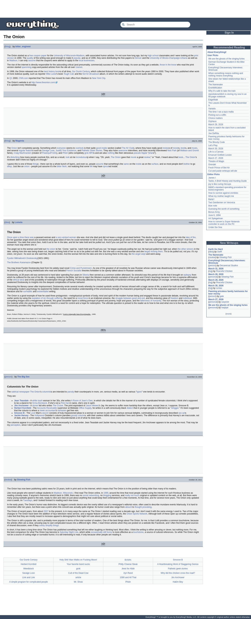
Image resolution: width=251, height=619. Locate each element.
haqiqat (224, 307)
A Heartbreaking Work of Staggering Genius (177, 564)
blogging (107, 495)
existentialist (43, 291)
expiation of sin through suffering (47, 298)
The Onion (116, 157)
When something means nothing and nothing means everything (225, 74)
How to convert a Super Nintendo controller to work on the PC (224, 222)
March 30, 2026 (215, 148)
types (139, 392)
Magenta (19, 141)
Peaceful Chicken (224, 271)
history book (54, 71)
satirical (15, 392)
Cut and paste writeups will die (222, 171)
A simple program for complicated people (28, 582)
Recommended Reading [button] (229, 47)
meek (42, 410)
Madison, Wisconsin (63, 493)
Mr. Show (78, 582)
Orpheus (212, 121)
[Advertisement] (125, 9)
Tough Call (68, 74)
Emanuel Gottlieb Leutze (220, 155)
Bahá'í (211, 199)
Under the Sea (215, 227)
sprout (106, 166)
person (8, 376)
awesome (122, 150)
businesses (89, 60)
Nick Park (171, 150)
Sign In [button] (229, 32)
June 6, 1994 (214, 215)
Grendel (212, 164)
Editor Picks (213, 174)
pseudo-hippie (140, 153)
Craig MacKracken (22, 153)
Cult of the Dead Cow (78, 573)
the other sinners (185, 249)
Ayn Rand (128, 573)
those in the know (168, 64)
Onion (14, 148)
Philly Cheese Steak (128, 564)
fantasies (62, 410)
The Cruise (58, 405)
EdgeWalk (213, 100)
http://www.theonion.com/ (43, 82)
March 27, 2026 (215, 158)
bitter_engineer (23, 46)
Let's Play (213, 145)
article (78, 577)
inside (104, 148)
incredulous (81, 157)
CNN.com (23, 78)
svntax (219, 288)
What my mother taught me (221, 196)
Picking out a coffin (217, 115)
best (46, 71)
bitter (59, 166)
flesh (64, 166)
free (31, 55)
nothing (111, 153)
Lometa (18, 222)
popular (77, 58)
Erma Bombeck (39, 403)
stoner (35, 405)
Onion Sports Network (136, 514)
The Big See (23, 376)
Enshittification (215, 87)
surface (154, 164)
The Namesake (215, 84)
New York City (98, 78)
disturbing (14, 157)
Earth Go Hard (215, 249)
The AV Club (128, 148)
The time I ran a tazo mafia (221, 112)
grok (86, 153)
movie (176, 148)
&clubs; (128, 560)
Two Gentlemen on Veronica (221, 202)
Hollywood (39, 415)
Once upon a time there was (20, 237)
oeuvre (45, 413)
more (228, 314)
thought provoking (143, 507)
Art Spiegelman (215, 218)
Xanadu (212, 108)
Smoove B (19, 413)
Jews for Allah (128, 568)
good (98, 148)
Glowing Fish (23, 479)
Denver (138, 58)
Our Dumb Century (81, 71)
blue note (212, 205)
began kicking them (153, 251)
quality (30, 58)
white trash (37, 400)
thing (7, 46)
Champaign (174, 58)
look (67, 157)
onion (26, 166)
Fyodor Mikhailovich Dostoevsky (22, 258)
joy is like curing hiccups (219, 184)
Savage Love (48, 150)
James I (212, 178)
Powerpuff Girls (49, 153)
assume (32, 60)
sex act (181, 413)
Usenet (78, 67)
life (91, 166)
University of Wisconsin (65, 55)
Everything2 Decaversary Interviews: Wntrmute (226, 261)
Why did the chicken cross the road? (178, 573)
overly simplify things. (49, 525)
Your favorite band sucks (78, 564)
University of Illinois (159, 58)
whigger (175, 408)
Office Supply (85, 408)
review (166, 148)
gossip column (78, 415)
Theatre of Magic (216, 161)
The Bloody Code (216, 142)
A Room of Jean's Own (82, 400)
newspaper (24, 392)
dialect (130, 408)
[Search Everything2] (155, 25)
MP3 (91, 153)
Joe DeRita (213, 133)
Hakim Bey (178, 582)
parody (70, 392)
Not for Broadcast (90, 74)
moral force (82, 298)
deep (9, 166)
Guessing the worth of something (223, 209)
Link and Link (28, 577)
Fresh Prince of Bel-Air (219, 167)
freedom (174, 298)
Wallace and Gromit (189, 150)
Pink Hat (65, 403)
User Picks (212, 55)
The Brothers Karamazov (19, 262)
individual (187, 298)
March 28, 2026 (215, 124)
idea (7, 222)
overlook (79, 148)
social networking (91, 495)
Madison (80, 55)
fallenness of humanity (150, 300)
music (194, 148)
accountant (50, 410)
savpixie (225, 302)
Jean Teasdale (21, 400)
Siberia (85, 275)
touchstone (138, 532)
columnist (46, 392)
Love (33, 413)
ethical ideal (18, 280)
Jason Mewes (92, 405)
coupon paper (39, 55)
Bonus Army (214, 212)
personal (213, 277)
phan (151, 153)
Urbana (183, 58)
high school (153, 55)
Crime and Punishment (81, 268)
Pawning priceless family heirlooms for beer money (228, 292)
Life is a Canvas (215, 152)
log (210, 271)
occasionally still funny (101, 532)
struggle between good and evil (130, 298)
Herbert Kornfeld (22, 408)
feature (29, 150)
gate (222, 296)
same (126, 164)
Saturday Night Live (69, 532)
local (81, 60)
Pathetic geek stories (178, 568)
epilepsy (187, 275)
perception (15, 425)
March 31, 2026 (215, 268)
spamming (26, 67)
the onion (50, 249)
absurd (128, 507)
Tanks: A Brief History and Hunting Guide (227, 181)
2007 (46, 511)
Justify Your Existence (66, 150)
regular (22, 150)
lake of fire (191, 237)
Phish (65, 153)
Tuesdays (27, 500)
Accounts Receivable (47, 408)
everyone (61, 148)
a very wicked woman (66, 237)
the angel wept (139, 254)
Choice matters (215, 118)
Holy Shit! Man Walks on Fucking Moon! (78, 560)
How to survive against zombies (223, 193)
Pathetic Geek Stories (92, 150)
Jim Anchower (21, 405)
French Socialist (73, 270)
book (183, 148)
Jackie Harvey (21, 415)
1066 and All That (128, 577)
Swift (219, 251)
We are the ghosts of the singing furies (226, 58)
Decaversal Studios (229, 265)
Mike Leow (51, 74)
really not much (132, 495)
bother (187, 164)
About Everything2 (216, 52)
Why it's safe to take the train (222, 91)
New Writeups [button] (229, 242)
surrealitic (27, 291)
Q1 (10, 78)
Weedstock (28, 568)
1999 (105, 493)
